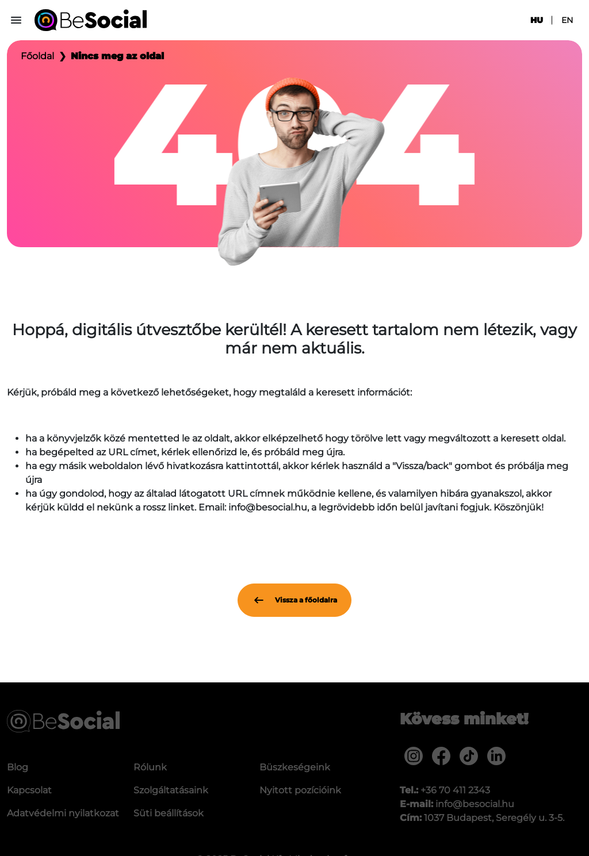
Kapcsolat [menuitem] (29, 790)
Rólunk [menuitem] (150, 767)
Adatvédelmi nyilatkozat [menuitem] (63, 813)
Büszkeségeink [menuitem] (294, 767)
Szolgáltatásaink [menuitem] (170, 790)
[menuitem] (413, 756)
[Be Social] (91, 20)
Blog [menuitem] (17, 767)
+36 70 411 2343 (455, 790)
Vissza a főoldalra (294, 600)
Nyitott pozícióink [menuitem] (300, 790)
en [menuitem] (567, 20)
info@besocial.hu (474, 804)
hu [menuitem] (536, 20)
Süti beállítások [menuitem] (168, 813)
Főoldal (37, 56)
